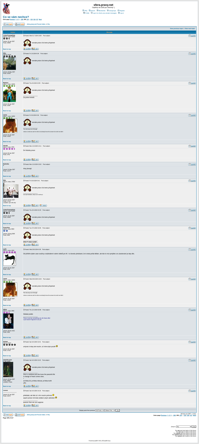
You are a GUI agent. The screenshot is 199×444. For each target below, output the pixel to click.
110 (28, 19)
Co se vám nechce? (16, 17)
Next (40, 19)
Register (121, 10)
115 (31, 19)
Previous (12, 19)
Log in (121, 13)
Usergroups (111, 10)
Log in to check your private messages (104, 13)
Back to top (7, 49)
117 (37, 19)
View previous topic (176, 28)
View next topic (190, 28)
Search (92, 10)
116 (34, 19)
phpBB (95, 440)
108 (22, 19)
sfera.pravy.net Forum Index (36, 24)
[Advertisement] (166, 421)
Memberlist (101, 10)
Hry (48, 24)
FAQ (84, 10)
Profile (86, 13)
